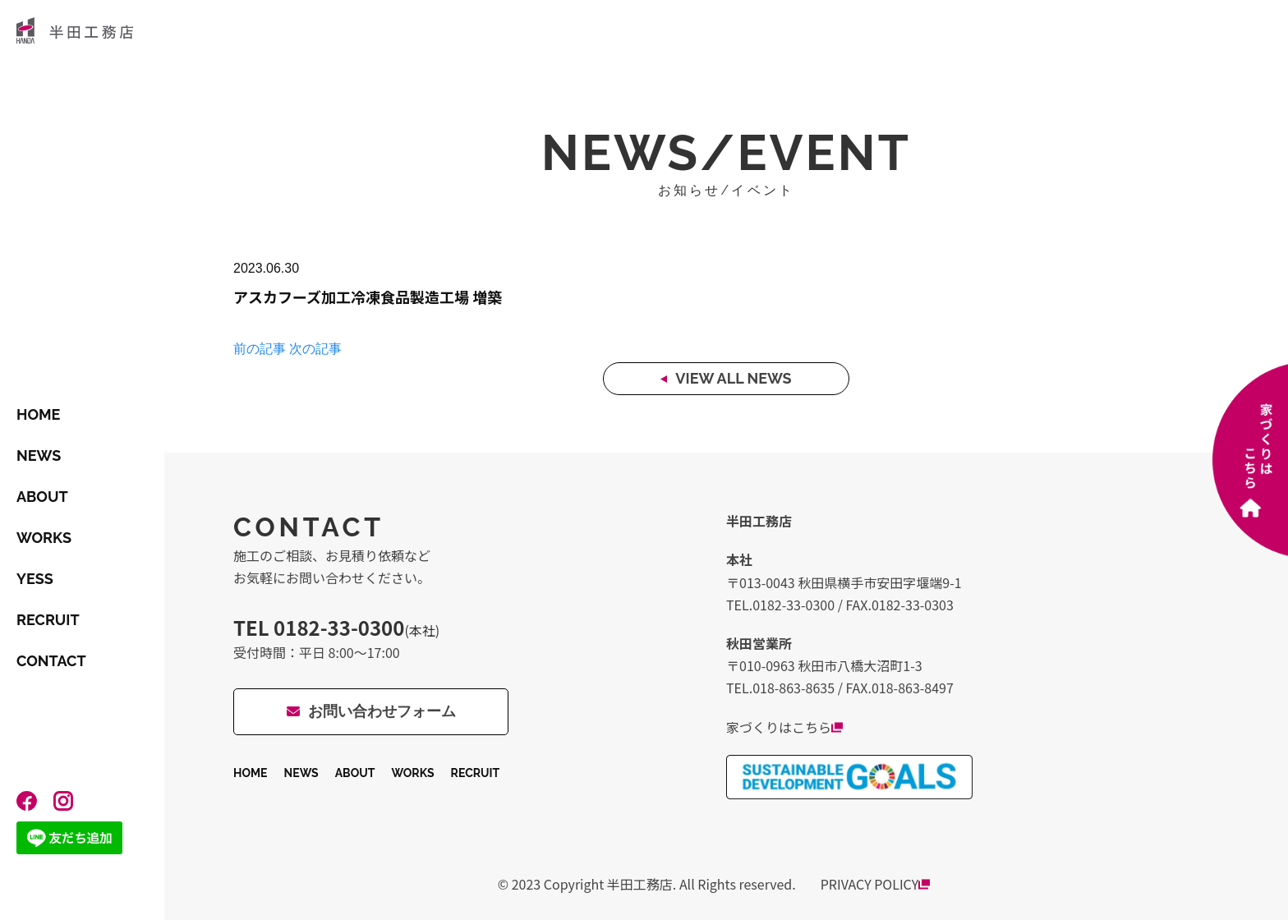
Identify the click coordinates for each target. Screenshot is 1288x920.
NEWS (38, 455)
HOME (38, 414)
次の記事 (315, 349)
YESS (34, 578)
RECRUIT (48, 619)
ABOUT (42, 496)
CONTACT (51, 660)
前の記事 (259, 349)
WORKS (43, 537)
